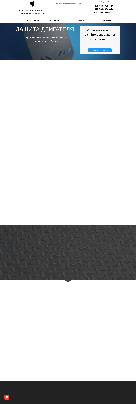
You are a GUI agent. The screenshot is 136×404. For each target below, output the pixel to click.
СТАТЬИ (81, 20)
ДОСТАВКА (54, 20)
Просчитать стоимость (100, 50)
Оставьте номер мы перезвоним (68, 3)
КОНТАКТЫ (107, 20)
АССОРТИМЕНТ (33, 20)
